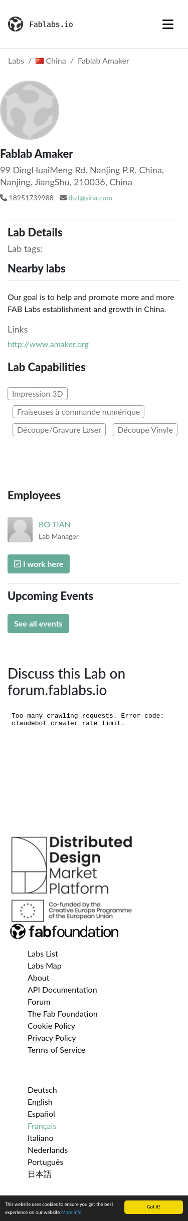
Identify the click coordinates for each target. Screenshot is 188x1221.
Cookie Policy (51, 1025)
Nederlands (48, 1149)
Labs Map (45, 965)
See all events (38, 623)
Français (42, 1125)
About (39, 977)
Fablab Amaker (103, 60)
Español (41, 1113)
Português (45, 1161)
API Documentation (62, 989)
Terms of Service (56, 1049)
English (40, 1101)
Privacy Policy (52, 1037)
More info (71, 1212)
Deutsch (42, 1089)
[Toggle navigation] (168, 24)
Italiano (41, 1137)
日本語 (40, 1173)
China (51, 60)
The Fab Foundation (63, 1013)
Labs (16, 60)
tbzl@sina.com (90, 197)
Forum (39, 1001)
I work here (38, 563)
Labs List (43, 953)
